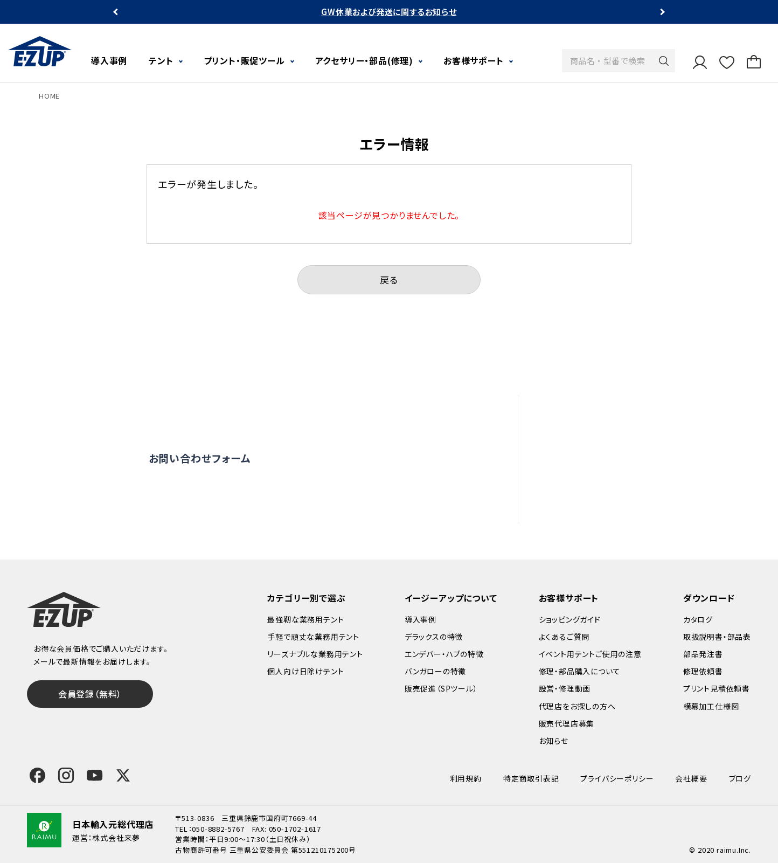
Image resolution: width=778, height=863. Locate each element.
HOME (49, 96)
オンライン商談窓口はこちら (370, 458)
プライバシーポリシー (617, 778)
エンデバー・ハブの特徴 (444, 653)
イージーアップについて (451, 597)
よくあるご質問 (602, 412)
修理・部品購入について (580, 671)
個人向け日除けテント (305, 671)
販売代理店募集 (605, 505)
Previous (116, 12)
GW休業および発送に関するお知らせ (389, 11)
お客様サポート (473, 60)
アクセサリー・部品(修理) (364, 60)
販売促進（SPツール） (441, 688)
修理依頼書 (703, 671)
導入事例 (109, 60)
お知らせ (553, 740)
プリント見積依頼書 (716, 688)
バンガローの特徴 (435, 671)
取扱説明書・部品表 (717, 636)
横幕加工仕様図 (711, 706)
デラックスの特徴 (434, 636)
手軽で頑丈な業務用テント (313, 636)
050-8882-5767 (218, 829)
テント (161, 60)
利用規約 (466, 778)
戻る (389, 279)
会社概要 (691, 778)
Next (661, 12)
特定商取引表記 (531, 778)
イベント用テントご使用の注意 (590, 653)
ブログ (740, 778)
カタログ (698, 619)
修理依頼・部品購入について (629, 458)
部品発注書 (703, 653)
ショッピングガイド (570, 619)
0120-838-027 (222, 503)
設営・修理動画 (603, 435)
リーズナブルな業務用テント (315, 653)
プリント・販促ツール (244, 60)
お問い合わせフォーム (200, 458)
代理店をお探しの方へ (617, 482)
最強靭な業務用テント (305, 619)
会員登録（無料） (90, 693)
